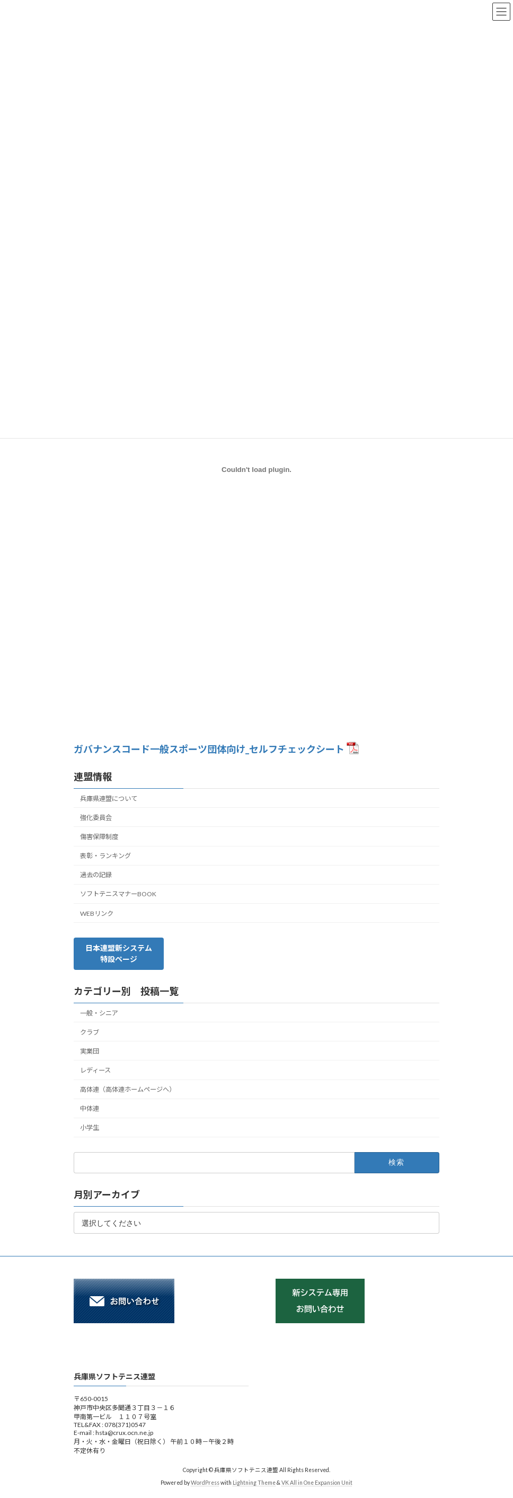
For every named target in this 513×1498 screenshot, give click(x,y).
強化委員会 (96, 818)
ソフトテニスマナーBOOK (118, 894)
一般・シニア (99, 1013)
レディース (95, 1070)
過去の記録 (96, 875)
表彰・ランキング (105, 856)
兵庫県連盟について (108, 798)
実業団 (89, 1051)
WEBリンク (96, 913)
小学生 (89, 1127)
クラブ (89, 1032)
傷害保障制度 (99, 837)
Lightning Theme (254, 1482)
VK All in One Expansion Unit (316, 1482)
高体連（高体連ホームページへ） (127, 1089)
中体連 (89, 1108)
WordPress (205, 1482)
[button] (119, 954)
